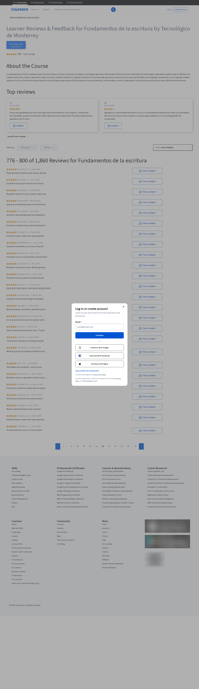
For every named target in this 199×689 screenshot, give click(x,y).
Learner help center (99, 374)
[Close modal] (123, 306)
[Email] (99, 327)
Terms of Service (88, 381)
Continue (100, 335)
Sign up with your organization (87, 370)
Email (78, 322)
